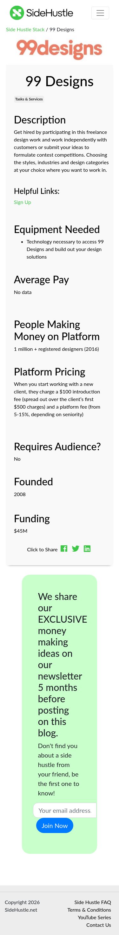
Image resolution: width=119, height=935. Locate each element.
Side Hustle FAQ (93, 902)
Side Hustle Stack (25, 29)
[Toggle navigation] (100, 13)
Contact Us (98, 925)
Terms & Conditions (89, 910)
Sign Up (22, 202)
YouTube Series (94, 917)
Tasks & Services (29, 99)
